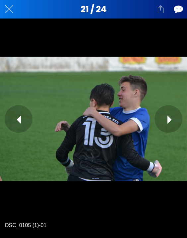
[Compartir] (160, 9)
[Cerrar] (9, 9)
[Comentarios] (178, 9)
